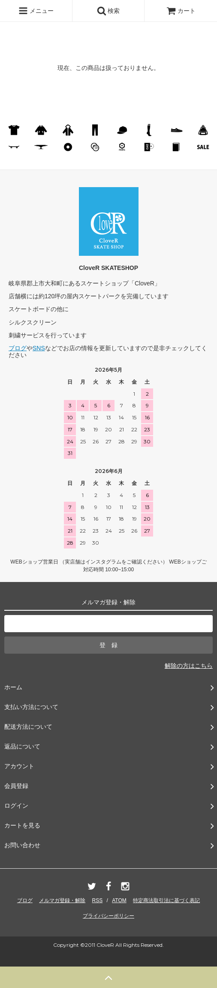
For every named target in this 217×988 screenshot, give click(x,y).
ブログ (18, 348)
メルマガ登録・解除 (62, 900)
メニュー (36, 10)
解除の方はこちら (189, 665)
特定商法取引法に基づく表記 (166, 900)
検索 (108, 10)
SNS (39, 348)
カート (181, 10)
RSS (97, 900)
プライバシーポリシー (108, 916)
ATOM (119, 900)
